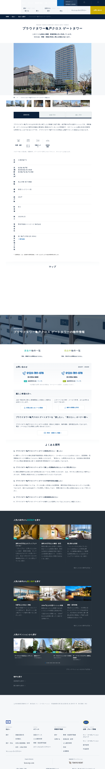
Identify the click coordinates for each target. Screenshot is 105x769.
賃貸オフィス (37, 702)
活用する (48, 8)
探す (24, 8)
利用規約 (63, 761)
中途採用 (86, 716)
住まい (25, 3)
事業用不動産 (43, 3)
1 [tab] (45, 629)
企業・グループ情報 (56, 3)
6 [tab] (53, 629)
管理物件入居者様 (70, 4)
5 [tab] (51, 629)
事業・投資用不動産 (39, 710)
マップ (40, 344)
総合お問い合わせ (33, 761)
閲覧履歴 (84, 4)
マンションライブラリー (78, 10)
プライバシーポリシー (49, 761)
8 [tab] (56, 629)
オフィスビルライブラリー (42, 714)
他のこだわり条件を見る (82, 531)
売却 (64, 714)
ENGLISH (68, 1)
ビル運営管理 (37, 706)
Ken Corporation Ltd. (10, 7)
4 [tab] (50, 629)
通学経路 (31, 212)
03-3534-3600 (33, 340)
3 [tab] (48, 629)
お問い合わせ (98, 10)
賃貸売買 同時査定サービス (45, 424)
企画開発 (66, 718)
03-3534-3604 (72, 340)
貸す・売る (9, 710)
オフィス (33, 3)
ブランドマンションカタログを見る (78, 636)
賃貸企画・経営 (68, 706)
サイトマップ (73, 761)
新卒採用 (86, 712)
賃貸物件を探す (19, 647)
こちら (65, 465)
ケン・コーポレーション (91, 708)
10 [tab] (59, 629)
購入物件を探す (19, 652)
